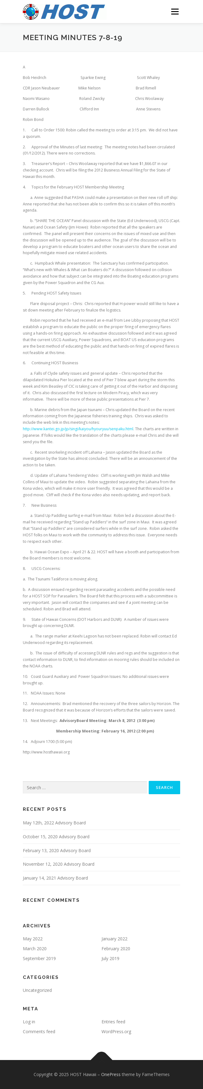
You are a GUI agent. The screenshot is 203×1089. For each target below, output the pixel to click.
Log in (29, 1022)
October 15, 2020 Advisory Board (56, 836)
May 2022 (33, 939)
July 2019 (110, 958)
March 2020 (35, 948)
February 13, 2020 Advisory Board (57, 850)
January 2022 (114, 939)
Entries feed (113, 1022)
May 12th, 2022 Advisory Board (54, 823)
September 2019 (39, 958)
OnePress (111, 1074)
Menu (174, 11)
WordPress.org (116, 1031)
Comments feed (39, 1031)
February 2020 (116, 948)
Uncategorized (37, 990)
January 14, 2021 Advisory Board (55, 878)
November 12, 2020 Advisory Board (58, 864)
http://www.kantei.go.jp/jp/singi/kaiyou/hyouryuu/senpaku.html (78, 428)
